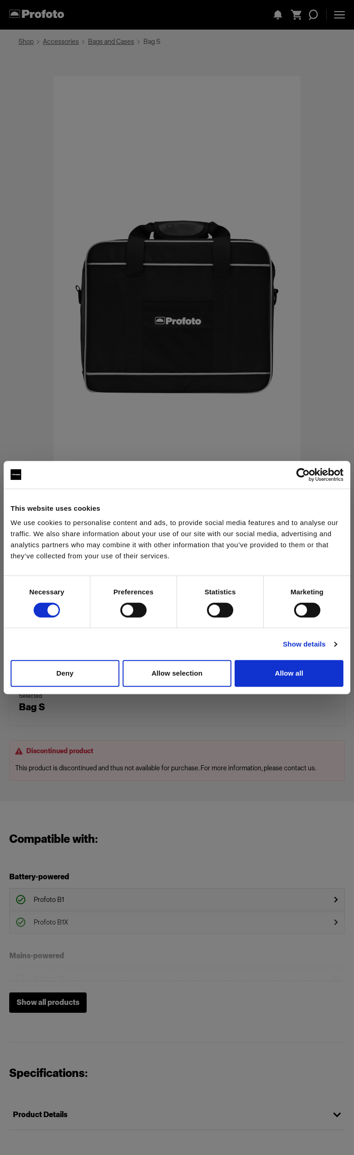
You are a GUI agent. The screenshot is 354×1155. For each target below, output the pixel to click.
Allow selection (177, 673)
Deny (64, 673)
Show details (304, 644)
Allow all (289, 673)
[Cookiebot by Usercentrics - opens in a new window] (303, 475)
